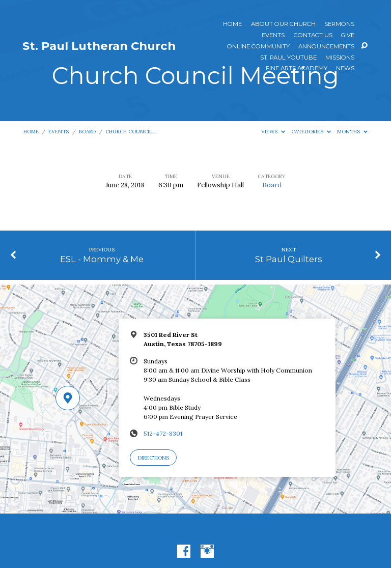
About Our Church (283, 24)
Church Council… (130, 131)
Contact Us (313, 36)
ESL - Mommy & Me (102, 259)
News (345, 69)
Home (232, 24)
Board (87, 131)
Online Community (258, 47)
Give (347, 36)
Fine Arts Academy (296, 69)
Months (352, 131)
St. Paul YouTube (288, 58)
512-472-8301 (163, 433)
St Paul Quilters (288, 259)
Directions (153, 458)
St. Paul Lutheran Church (99, 46)
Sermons (339, 24)
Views (273, 131)
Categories (311, 131)
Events (273, 36)
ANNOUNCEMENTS (326, 47)
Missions (339, 58)
